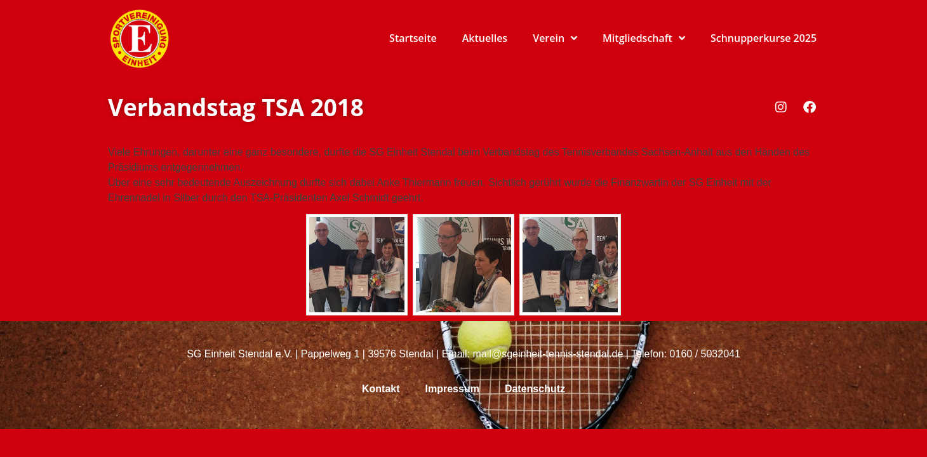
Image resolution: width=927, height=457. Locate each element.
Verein (555, 38)
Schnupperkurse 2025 (763, 38)
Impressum (452, 388)
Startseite (413, 38)
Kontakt (381, 388)
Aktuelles (484, 38)
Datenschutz (535, 388)
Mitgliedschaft (644, 38)
